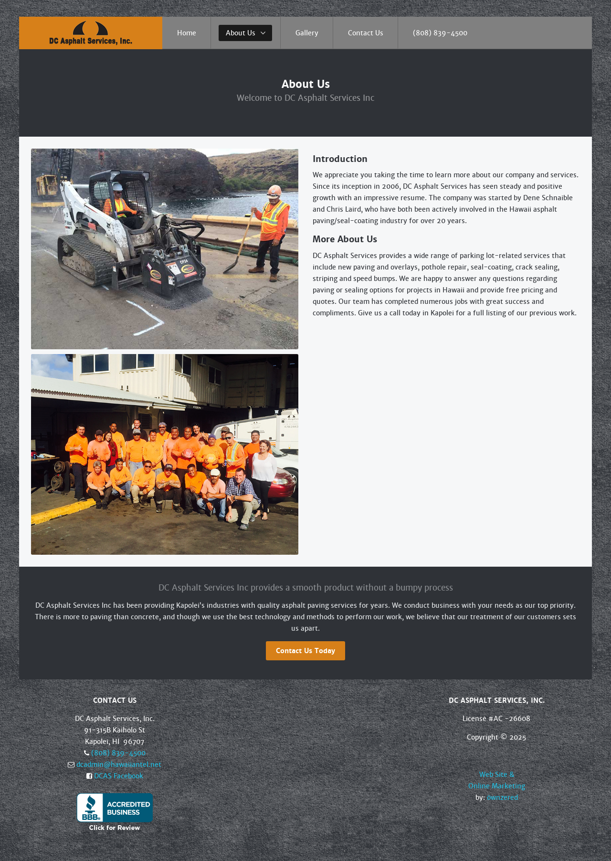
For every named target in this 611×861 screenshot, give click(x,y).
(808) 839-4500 (118, 753)
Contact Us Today (305, 650)
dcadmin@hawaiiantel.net (118, 764)
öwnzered (502, 797)
